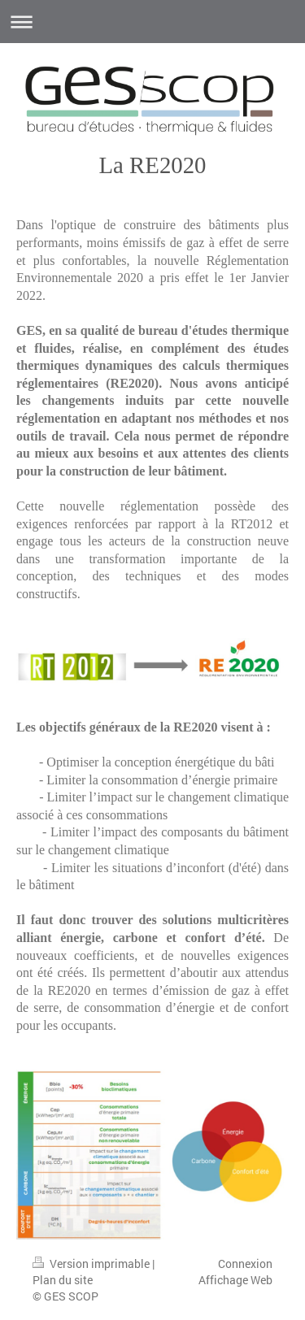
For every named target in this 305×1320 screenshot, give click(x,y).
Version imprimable (92, 1263)
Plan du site (63, 1279)
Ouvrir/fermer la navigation (152, 21)
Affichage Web (235, 1279)
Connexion (245, 1263)
